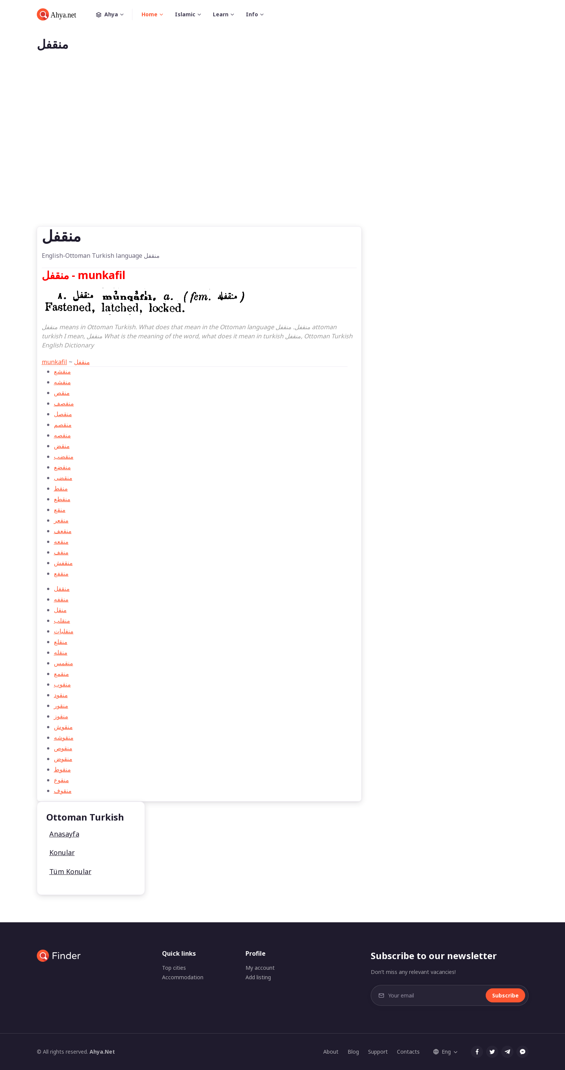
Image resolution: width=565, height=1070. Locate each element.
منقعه (61, 541)
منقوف (63, 790)
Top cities (174, 967)
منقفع (61, 573)
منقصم (63, 424)
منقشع (62, 371)
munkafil (54, 362)
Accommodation (182, 977)
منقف (61, 552)
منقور (61, 705)
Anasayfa (64, 833)
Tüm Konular (70, 871)
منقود (61, 695)
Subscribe (505, 995)
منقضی (63, 477)
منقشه (62, 382)
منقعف (63, 531)
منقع (60, 509)
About (330, 1051)
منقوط (62, 769)
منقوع (61, 780)
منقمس (63, 663)
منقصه (62, 435)
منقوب (62, 684)
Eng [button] (442, 1051)
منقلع (61, 642)
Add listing (258, 977)
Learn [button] (220, 14)
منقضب (64, 456)
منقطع (62, 499)
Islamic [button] (185, 14)
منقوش (63, 727)
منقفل (82, 362)
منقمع (61, 673)
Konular (62, 852)
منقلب (62, 620)
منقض (62, 446)
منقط (61, 488)
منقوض (63, 758)
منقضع (62, 467)
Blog (353, 1051)
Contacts (408, 1051)
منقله (61, 652)
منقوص (63, 748)
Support (378, 1051)
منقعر (61, 520)
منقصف (64, 403)
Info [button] (252, 14)
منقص (62, 392)
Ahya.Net (102, 1051)
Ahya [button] (114, 14)
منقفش (63, 563)
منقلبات (64, 631)
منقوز (61, 716)
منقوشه (64, 737)
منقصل (63, 414)
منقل (60, 610)
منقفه (61, 599)
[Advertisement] (282, 151)
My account (260, 967)
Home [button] (149, 14)
